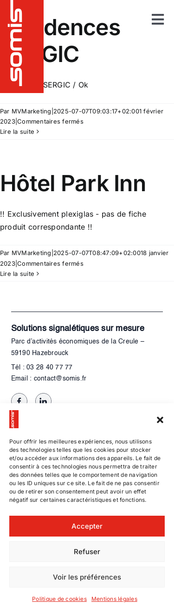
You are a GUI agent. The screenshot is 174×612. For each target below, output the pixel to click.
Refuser (87, 551)
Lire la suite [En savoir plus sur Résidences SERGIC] (17, 131)
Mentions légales (114, 598)
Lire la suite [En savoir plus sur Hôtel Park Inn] (17, 273)
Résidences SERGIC (60, 40)
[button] (160, 419)
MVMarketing (32, 111)
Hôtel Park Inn (73, 183)
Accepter (87, 526)
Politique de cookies (59, 598)
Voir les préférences (87, 577)
